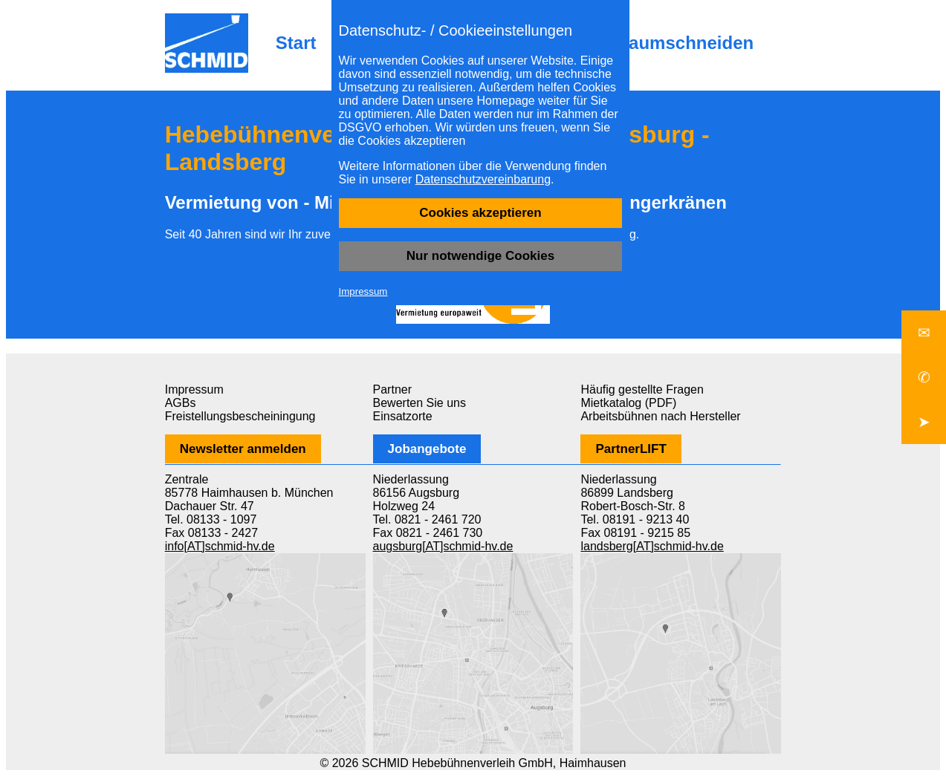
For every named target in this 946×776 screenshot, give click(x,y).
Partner (392, 389)
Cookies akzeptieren (480, 213)
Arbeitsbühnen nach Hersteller (660, 416)
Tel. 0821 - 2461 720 (427, 519)
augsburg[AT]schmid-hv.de (443, 546)
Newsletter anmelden (243, 449)
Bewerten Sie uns (419, 403)
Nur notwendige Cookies (480, 256)
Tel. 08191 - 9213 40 (634, 519)
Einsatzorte (402, 416)
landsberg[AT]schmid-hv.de (651, 546)
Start (296, 43)
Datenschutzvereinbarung (483, 179)
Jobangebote (427, 449)
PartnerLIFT (630, 449)
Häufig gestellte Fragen (641, 389)
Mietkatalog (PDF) (628, 403)
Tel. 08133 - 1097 (211, 519)
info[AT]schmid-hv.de (220, 546)
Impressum (363, 291)
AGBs (180, 403)
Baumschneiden (685, 43)
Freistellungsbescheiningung (240, 416)
